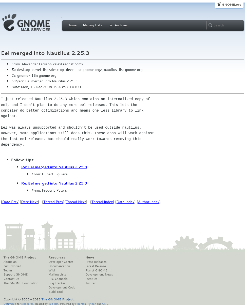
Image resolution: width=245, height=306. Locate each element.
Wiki (51, 270)
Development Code (61, 287)
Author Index (148, 201)
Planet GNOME (96, 270)
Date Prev (10, 201)
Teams (8, 270)
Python (91, 303)
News (90, 257)
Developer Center (60, 262)
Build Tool (55, 292)
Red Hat (53, 303)
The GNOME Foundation (21, 283)
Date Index (126, 201)
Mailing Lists (92, 25)
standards (27, 303)
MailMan (80, 303)
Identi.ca (91, 279)
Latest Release (95, 266)
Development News (99, 274)
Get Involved (12, 266)
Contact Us (11, 279)
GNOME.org (231, 4)
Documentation (59, 266)
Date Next (29, 201)
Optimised (10, 303)
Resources (56, 257)
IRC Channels (58, 279)
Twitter (90, 283)
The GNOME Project (20, 257)
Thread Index (102, 201)
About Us (10, 262)
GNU (105, 303)
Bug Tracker (56, 283)
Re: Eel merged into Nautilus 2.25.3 (54, 167)
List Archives (117, 25)
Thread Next (76, 201)
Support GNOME (16, 274)
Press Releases (95, 262)
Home (72, 25)
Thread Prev (53, 201)
